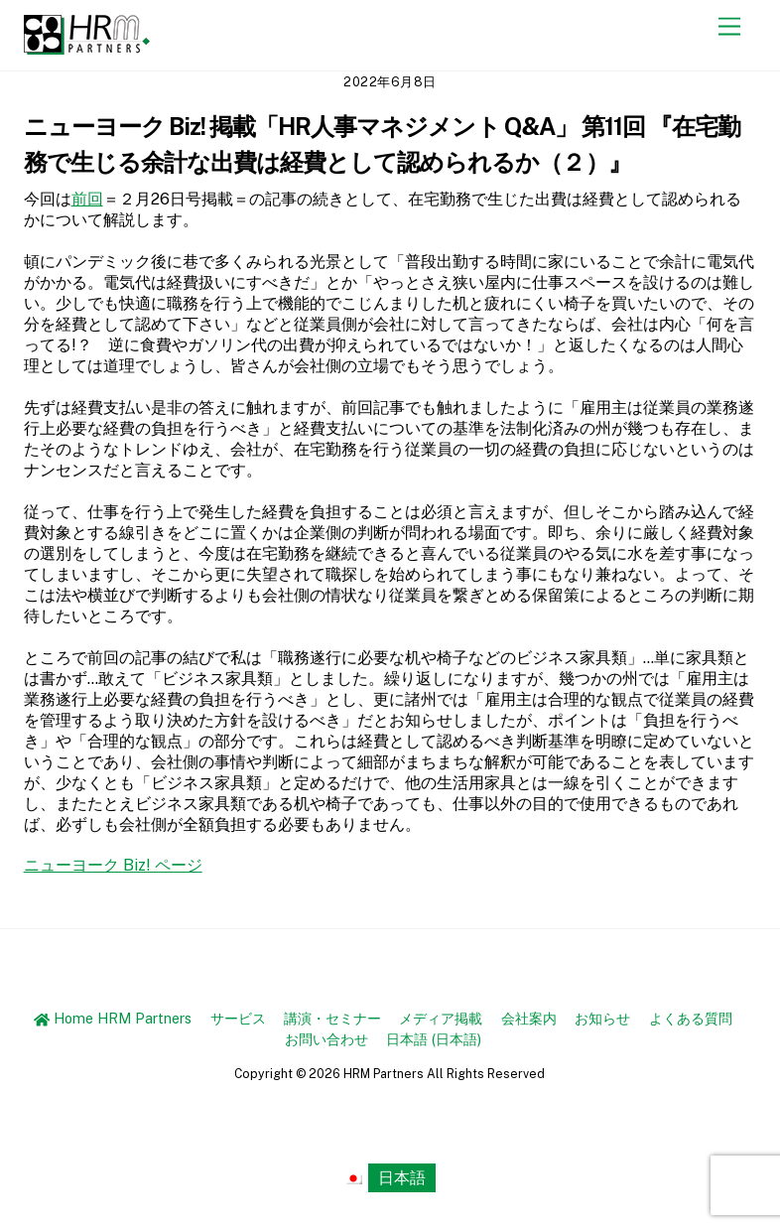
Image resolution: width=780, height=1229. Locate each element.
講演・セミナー (332, 1018)
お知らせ (602, 1018)
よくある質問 (690, 1018)
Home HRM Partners (113, 1018)
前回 (87, 199)
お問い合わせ (326, 1038)
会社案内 (529, 1018)
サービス (238, 1018)
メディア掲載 (440, 1018)
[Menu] (729, 27)
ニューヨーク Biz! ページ (113, 865)
